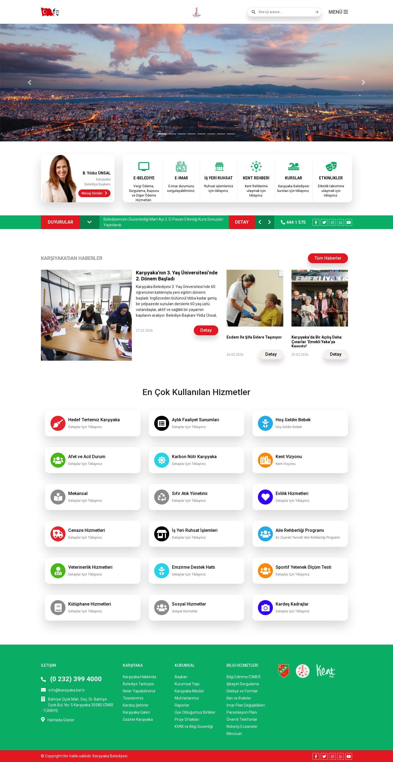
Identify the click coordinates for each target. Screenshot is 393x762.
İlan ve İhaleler (239, 698)
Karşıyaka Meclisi (189, 691)
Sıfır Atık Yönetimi (189, 493)
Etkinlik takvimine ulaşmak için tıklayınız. (331, 190)
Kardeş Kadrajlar (292, 604)
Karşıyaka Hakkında (139, 677)
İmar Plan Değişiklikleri (246, 705)
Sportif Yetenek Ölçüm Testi (303, 567)
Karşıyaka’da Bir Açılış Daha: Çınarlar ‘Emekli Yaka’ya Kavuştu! (317, 342)
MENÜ (338, 12)
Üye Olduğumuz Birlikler (195, 712)
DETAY (242, 222)
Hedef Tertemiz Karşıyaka (94, 419)
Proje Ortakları (187, 719)
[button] (29, 82)
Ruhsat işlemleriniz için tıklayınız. (218, 188)
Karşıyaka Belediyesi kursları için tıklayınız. (293, 188)
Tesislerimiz (133, 698)
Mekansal (78, 493)
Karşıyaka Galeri (136, 712)
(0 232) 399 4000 (71, 679)
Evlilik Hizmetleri (292, 493)
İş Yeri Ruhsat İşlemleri (195, 530)
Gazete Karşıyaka (138, 719)
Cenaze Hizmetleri (86, 530)
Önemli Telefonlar (242, 719)
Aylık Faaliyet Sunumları (195, 419)
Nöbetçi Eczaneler (242, 726)
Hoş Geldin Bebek (293, 419)
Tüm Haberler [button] (327, 258)
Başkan (181, 677)
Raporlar (182, 705)
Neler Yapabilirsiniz (139, 691)
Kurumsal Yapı (187, 684)
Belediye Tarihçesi (138, 684)
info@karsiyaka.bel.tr (63, 689)
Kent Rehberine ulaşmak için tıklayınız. (256, 190)
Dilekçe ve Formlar (242, 691)
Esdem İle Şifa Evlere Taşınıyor (254, 337)
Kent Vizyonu (289, 456)
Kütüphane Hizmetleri (89, 604)
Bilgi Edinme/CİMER (244, 677)
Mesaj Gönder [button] (94, 193)
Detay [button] (206, 330)
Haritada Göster (58, 719)
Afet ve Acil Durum (86, 456)
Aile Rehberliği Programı (300, 530)
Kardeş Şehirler (136, 705)
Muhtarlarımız (187, 698)
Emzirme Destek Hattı (193, 567)
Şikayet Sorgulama (243, 684)
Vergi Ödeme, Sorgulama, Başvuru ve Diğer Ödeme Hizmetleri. (144, 193)
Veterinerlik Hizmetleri (90, 567)
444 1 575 (293, 222)
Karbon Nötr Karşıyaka (194, 456)
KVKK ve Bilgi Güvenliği (194, 726)
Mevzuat (234, 733)
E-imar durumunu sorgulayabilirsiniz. (181, 188)
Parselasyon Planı (242, 712)
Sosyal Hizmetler (189, 604)
